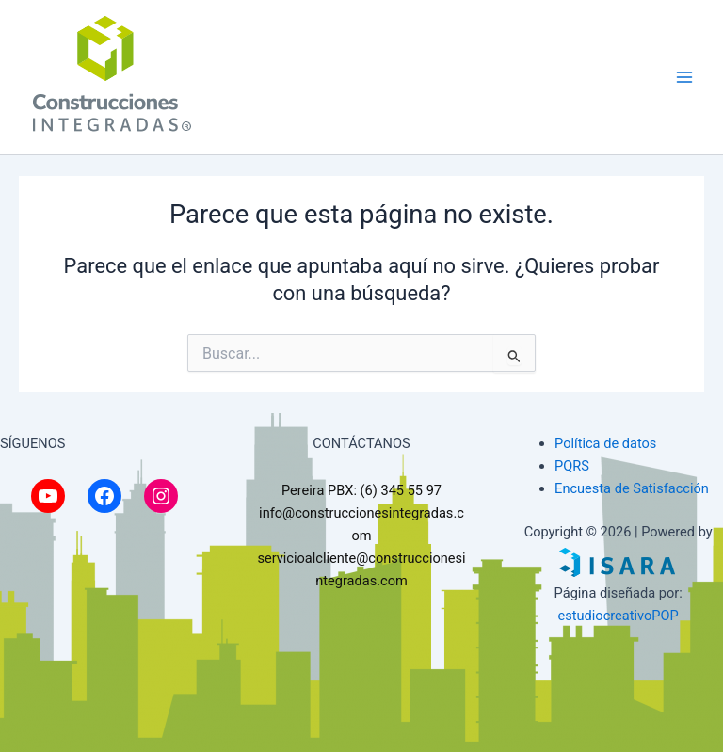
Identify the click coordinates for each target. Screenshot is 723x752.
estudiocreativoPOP (618, 615)
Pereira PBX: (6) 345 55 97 (361, 490)
